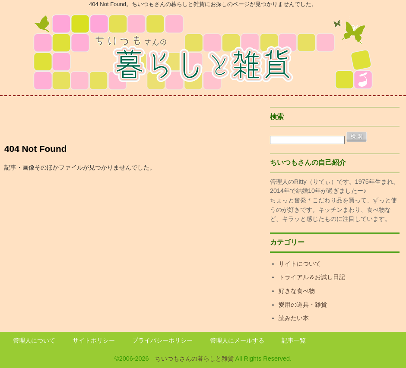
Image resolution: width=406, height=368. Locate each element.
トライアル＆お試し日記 (312, 277)
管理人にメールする (237, 340)
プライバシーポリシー (162, 340)
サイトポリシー (94, 340)
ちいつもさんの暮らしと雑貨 (194, 358)
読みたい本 (294, 318)
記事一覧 (294, 340)
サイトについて (300, 263)
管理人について (34, 340)
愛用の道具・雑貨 (303, 304)
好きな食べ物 (297, 290)
